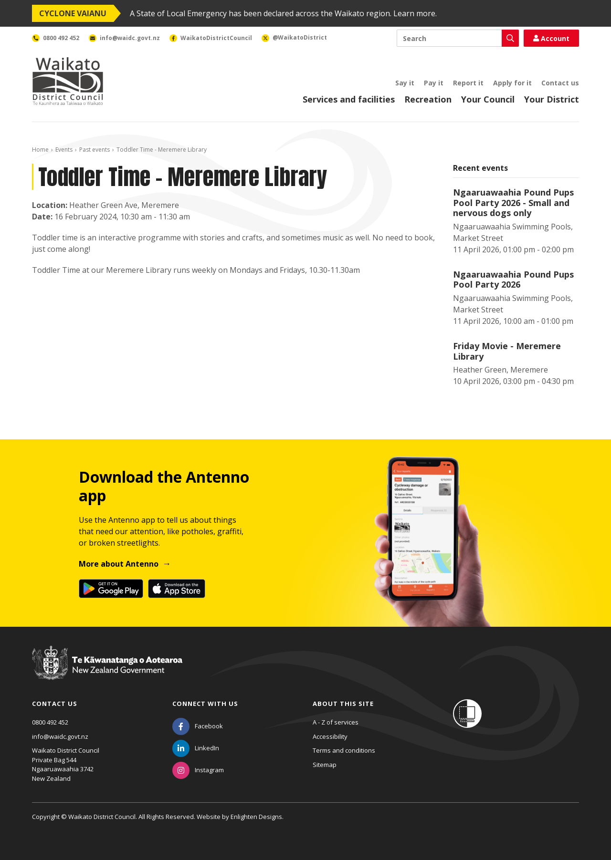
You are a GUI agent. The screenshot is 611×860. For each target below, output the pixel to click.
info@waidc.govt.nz (60, 736)
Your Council (488, 99)
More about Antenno (118, 564)
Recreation (428, 99)
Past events (94, 149)
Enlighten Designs (256, 816)
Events (64, 149)
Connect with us (205, 703)
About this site (343, 703)
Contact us (560, 82)
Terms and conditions (344, 750)
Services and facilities (349, 99)
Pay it (433, 82)
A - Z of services (335, 722)
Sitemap (325, 764)
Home (40, 149)
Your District (551, 99)
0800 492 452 (50, 722)
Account (551, 38)
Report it (468, 82)
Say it (404, 82)
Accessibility (330, 736)
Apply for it (512, 82)
